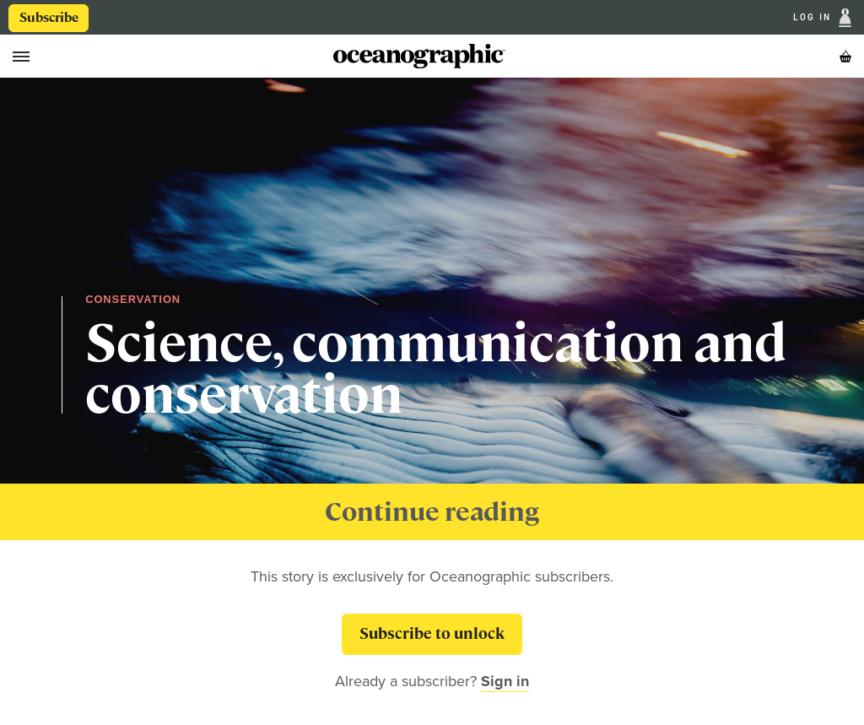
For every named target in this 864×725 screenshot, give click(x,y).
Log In (814, 18)
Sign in (505, 681)
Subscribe (48, 17)
